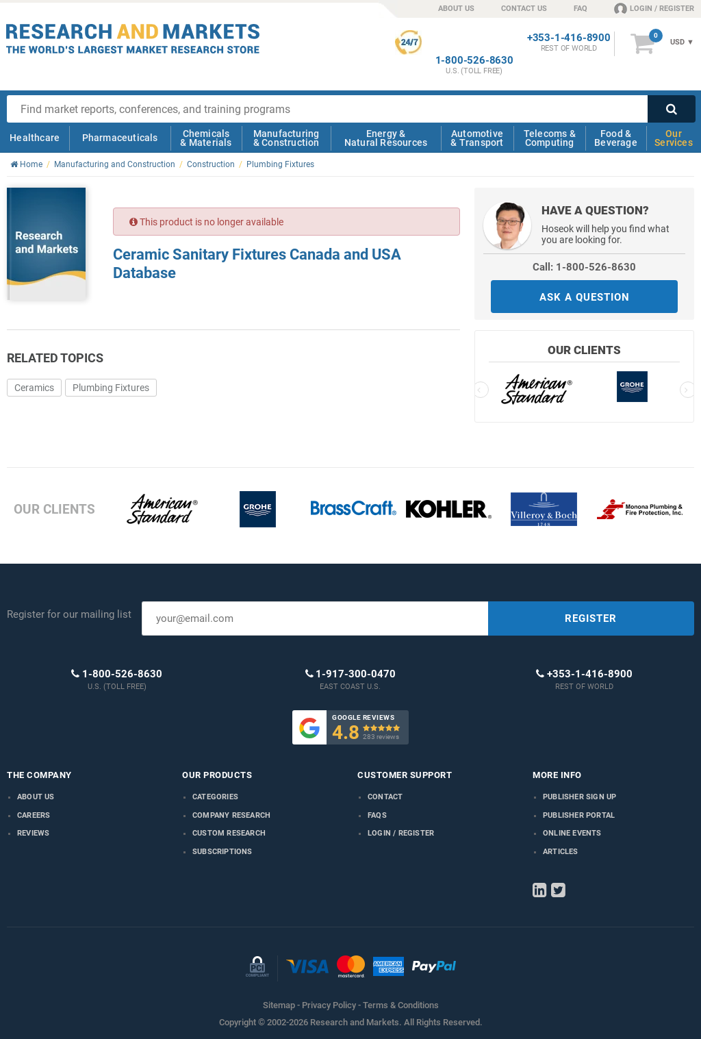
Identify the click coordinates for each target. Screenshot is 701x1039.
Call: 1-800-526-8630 (584, 267)
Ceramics (34, 387)
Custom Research (229, 833)
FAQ (580, 8)
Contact (385, 796)
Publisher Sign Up (579, 796)
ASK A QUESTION (584, 297)
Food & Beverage (615, 138)
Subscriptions (222, 851)
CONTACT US (524, 8)
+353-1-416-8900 (569, 38)
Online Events (572, 833)
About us (36, 796)
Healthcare (35, 137)
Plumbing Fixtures (111, 387)
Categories (215, 796)
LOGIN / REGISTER (654, 8)
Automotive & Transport (476, 138)
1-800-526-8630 (474, 60)
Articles (560, 851)
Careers (33, 815)
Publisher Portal (579, 815)
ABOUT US (456, 8)
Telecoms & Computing (550, 138)
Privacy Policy (329, 1005)
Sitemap (279, 1005)
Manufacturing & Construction (286, 138)
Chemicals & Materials (205, 138)
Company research (231, 815)
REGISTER (591, 618)
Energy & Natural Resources (385, 138)
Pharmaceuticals (120, 137)
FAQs (377, 815)
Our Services (673, 138)
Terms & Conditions (401, 1005)
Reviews (33, 833)
